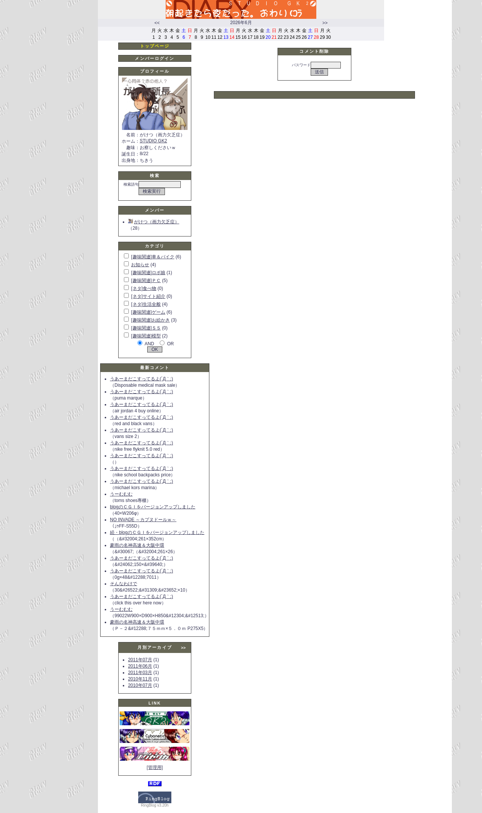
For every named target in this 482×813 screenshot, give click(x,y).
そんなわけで (123, 583)
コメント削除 (314, 51)
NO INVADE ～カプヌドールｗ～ (143, 519)
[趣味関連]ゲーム (148, 312)
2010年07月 (140, 685)
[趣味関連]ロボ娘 (148, 272)
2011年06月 (140, 666)
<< (157, 23)
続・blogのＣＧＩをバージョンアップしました (157, 532)
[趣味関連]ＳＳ (146, 328)
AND (149, 343)
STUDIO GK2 (153, 140)
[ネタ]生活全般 (146, 304)
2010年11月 (140, 679)
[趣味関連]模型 (146, 336)
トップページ (155, 46)
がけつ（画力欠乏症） (153, 221)
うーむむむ (121, 494)
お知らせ (140, 264)
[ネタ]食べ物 (143, 288)
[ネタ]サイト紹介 (148, 296)
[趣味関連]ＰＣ (146, 280)
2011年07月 (140, 659)
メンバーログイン (154, 58)
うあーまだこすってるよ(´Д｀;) (141, 378)
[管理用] (155, 767)
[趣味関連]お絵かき (150, 320)
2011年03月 (140, 672)
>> (325, 23)
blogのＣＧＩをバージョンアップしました (152, 506)
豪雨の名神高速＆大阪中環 (137, 545)
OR (170, 343)
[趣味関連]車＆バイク (152, 256)
